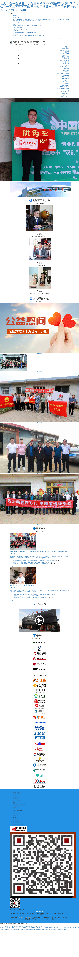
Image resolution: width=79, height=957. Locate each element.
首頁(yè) (15, 15)
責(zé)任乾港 (21, 29)
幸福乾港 (27, 29)
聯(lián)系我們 (25, 35)
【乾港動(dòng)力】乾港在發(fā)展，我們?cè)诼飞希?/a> (30, 596)
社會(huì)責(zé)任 (17, 27)
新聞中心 (15, 24)
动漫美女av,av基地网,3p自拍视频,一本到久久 (11, 927)
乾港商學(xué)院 (17, 35)
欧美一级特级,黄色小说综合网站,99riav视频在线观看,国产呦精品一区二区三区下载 (21, 926)
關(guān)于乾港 (17, 17)
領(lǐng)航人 (16, 22)
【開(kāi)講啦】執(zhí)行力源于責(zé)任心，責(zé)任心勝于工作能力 (30, 597)
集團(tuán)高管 (45, 19)
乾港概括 (25, 19)
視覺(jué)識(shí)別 (32, 20)
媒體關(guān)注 (37, 25)
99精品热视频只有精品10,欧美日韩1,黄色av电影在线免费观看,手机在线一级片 (46, 929)
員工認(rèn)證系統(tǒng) (60, 38)
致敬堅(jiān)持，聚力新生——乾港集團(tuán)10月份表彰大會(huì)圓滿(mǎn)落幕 (33, 562)
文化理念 (25, 20)
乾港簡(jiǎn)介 (37, 19)
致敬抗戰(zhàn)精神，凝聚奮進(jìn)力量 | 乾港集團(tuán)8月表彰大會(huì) (31, 563)
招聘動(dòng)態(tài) (42, 35)
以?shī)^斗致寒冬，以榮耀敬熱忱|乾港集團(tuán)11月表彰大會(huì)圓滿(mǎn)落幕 (33, 560)
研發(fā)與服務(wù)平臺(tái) (30, 32)
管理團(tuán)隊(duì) (59, 19)
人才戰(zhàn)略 (33, 35)
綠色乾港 (15, 29)
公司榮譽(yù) (40, 20)
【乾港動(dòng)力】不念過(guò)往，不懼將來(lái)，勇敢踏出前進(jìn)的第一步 (33, 594)
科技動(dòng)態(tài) (18, 32)
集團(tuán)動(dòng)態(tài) (19, 25)
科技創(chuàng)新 (17, 30)
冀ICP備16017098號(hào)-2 (25, 917)
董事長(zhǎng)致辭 (17, 19)
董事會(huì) (52, 19)
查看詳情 (39, 353)
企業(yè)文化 (66, 62)
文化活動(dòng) (19, 20)
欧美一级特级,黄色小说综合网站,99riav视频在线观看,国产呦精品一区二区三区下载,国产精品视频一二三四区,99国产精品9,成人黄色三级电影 (39, 7)
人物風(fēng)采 (29, 25)
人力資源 (15, 34)
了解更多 (12, 566)
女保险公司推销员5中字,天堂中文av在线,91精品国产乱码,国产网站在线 (41, 927)
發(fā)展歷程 (31, 19)
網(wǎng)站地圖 (39, 911)
